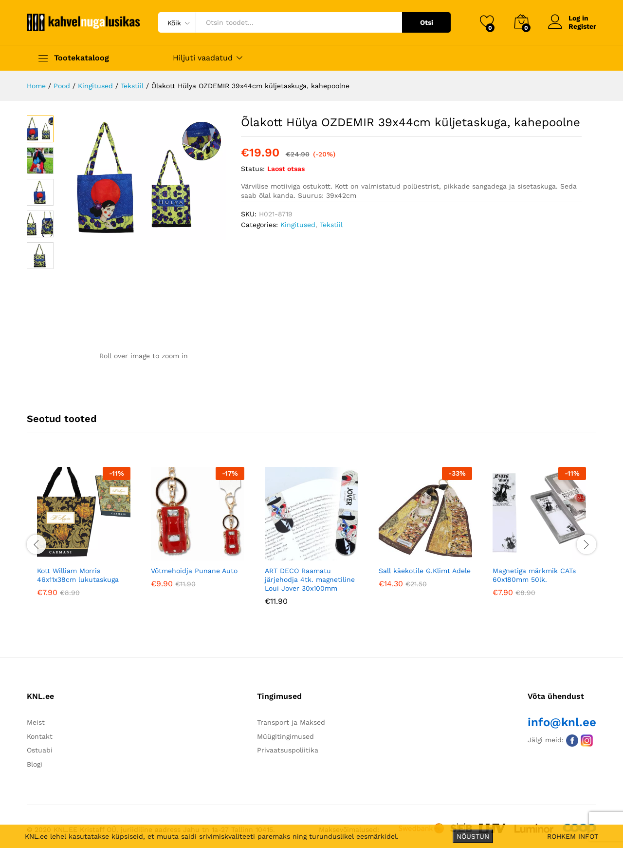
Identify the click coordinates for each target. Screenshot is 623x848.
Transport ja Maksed (291, 722)
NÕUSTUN (473, 836)
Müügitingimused (285, 736)
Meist (36, 722)
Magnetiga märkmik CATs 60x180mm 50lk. (534, 575)
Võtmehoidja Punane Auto (194, 571)
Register (582, 26)
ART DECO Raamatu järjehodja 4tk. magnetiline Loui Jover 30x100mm (310, 579)
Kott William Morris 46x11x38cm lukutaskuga (78, 575)
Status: (253, 169)
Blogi (34, 764)
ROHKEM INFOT (572, 836)
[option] (84, 539)
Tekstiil (331, 225)
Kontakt (40, 736)
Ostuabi (40, 750)
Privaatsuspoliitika (287, 750)
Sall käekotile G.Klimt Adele (425, 571)
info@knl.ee (562, 722)
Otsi (426, 22)
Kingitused (297, 225)
